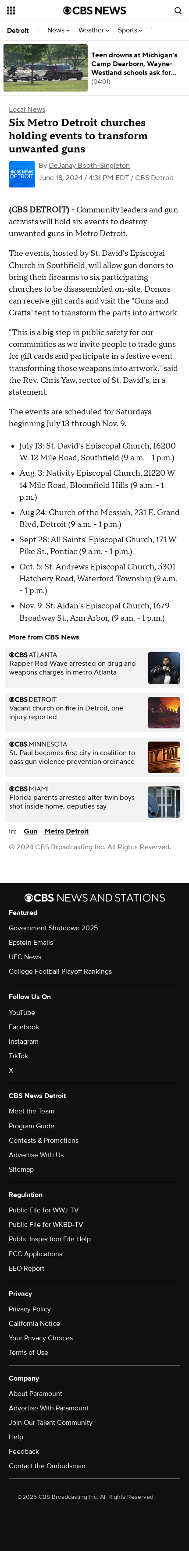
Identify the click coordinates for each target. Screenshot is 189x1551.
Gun (30, 831)
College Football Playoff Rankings (60, 971)
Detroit (18, 30)
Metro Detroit (66, 831)
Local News (27, 109)
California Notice (34, 1323)
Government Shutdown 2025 (53, 928)
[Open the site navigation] (35, 10)
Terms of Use (28, 1352)
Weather (93, 30)
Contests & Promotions (43, 1140)
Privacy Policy (30, 1309)
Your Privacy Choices (41, 1338)
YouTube (22, 1012)
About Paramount (35, 1393)
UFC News (25, 957)
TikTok (18, 1056)
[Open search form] (178, 10)
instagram (24, 1041)
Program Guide (31, 1126)
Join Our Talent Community (51, 1422)
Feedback (24, 1451)
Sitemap (21, 1169)
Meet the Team (31, 1111)
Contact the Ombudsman (47, 1466)
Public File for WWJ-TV (44, 1210)
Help (16, 1437)
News (58, 30)
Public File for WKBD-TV (46, 1224)
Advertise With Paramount (49, 1408)
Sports (130, 30)
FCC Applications (35, 1254)
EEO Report (26, 1268)
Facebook (24, 1027)
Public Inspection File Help (50, 1239)
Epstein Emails (31, 942)
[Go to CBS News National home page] (94, 10)
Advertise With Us (36, 1155)
